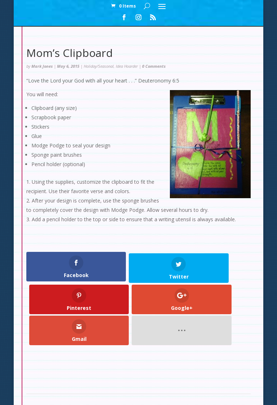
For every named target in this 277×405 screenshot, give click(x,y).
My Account (105, 355)
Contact (193, 355)
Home (73, 355)
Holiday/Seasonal (99, 66)
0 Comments (154, 66)
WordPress (193, 395)
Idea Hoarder (127, 66)
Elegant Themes (122, 395)
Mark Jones (42, 66)
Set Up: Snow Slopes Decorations (134, 363)
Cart (167, 355)
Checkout (141, 355)
